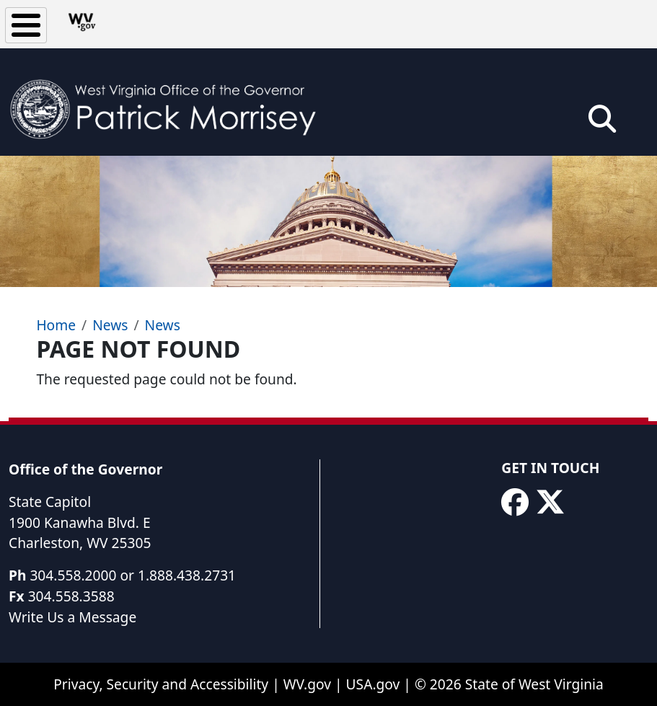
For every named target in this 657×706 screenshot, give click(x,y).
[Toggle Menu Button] (26, 25)
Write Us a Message (72, 617)
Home (56, 325)
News (110, 325)
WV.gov (307, 684)
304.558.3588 (71, 596)
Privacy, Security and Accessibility (160, 684)
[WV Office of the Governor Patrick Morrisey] (170, 102)
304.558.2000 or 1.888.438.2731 (133, 575)
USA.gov (373, 684)
